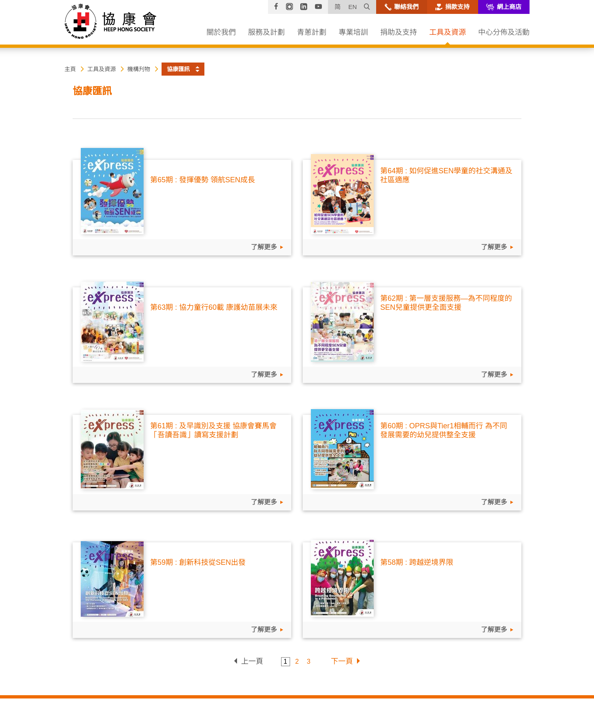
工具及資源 (101, 69)
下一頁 (342, 661)
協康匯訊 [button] (178, 69)
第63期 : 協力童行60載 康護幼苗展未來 (213, 307)
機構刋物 (138, 69)
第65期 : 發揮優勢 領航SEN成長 (202, 180)
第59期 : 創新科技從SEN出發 (198, 562)
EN (352, 6)
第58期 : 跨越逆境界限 (416, 562)
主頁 (70, 69)
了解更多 (263, 247)
